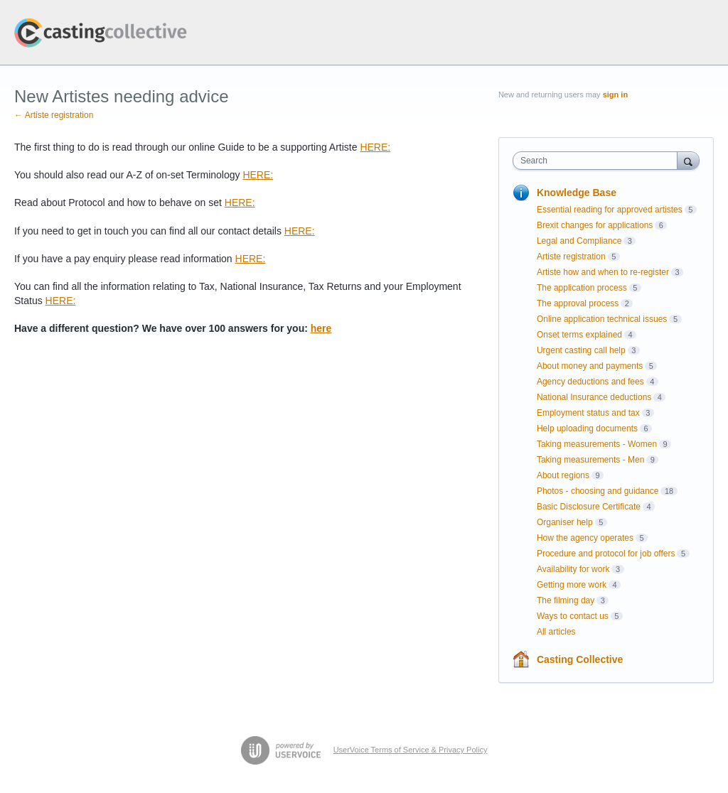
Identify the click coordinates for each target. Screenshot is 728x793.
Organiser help (565, 522)
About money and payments (590, 366)
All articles (556, 632)
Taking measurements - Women (597, 444)
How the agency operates (585, 538)
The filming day (565, 600)
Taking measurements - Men (590, 460)
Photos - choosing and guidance (597, 491)
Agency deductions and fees (590, 382)
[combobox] (598, 161)
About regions (563, 475)
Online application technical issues (602, 319)
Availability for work (573, 569)
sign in (615, 94)
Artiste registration (571, 256)
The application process (582, 288)
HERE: (375, 147)
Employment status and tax (588, 413)
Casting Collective (580, 659)
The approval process (578, 303)
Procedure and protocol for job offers (606, 554)
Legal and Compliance (579, 241)
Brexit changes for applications (595, 225)
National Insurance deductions (594, 397)
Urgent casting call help (581, 350)
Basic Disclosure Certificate (589, 507)
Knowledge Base (576, 192)
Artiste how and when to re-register (603, 272)
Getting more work (571, 585)
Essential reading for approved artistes (609, 210)
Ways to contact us (573, 616)
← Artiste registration (53, 115)
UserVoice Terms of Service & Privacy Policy (410, 749)
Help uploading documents (587, 428)
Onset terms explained (579, 335)
